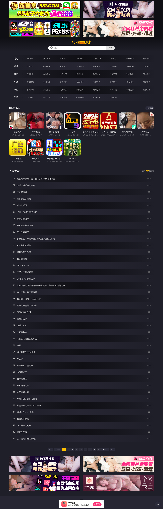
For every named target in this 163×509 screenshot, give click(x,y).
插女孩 (30, 97)
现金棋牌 (130, 58)
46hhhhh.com (81, 42)
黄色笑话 (130, 89)
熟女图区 (130, 82)
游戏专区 (80, 58)
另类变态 (146, 74)
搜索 (110, 48)
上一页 (58, 449)
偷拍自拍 (46, 74)
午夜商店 (46, 97)
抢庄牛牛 (146, 58)
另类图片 (146, 82)
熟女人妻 (96, 66)
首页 (50, 449)
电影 (16, 74)
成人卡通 (63, 74)
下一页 (105, 449)
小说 (16, 89)
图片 (16, 81)
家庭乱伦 (46, 89)
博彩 (16, 58)
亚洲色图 (46, 82)
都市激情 (30, 89)
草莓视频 (63, 97)
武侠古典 (80, 89)
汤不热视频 (80, 97)
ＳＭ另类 (146, 66)
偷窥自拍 (30, 82)
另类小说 (113, 89)
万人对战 (63, 58)
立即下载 (97, 504)
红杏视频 (96, 97)
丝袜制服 (113, 66)
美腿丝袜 (96, 82)
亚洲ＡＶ (30, 66)
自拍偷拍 (46, 66)
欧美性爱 (80, 74)
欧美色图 (63, 82)
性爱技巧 (146, 89)
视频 (16, 66)
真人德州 (46, 58)
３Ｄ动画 (80, 66)
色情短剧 (113, 97)
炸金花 (113, 58)
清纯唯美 (113, 82)
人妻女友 (63, 89)
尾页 (112, 449)
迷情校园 (96, 89)
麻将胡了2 (97, 58)
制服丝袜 (96, 74)
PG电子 (30, 58)
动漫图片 (80, 82)
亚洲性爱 (30, 74)
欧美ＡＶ (63, 66)
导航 (16, 97)
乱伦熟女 (130, 74)
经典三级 (113, 74)
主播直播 (130, 66)
